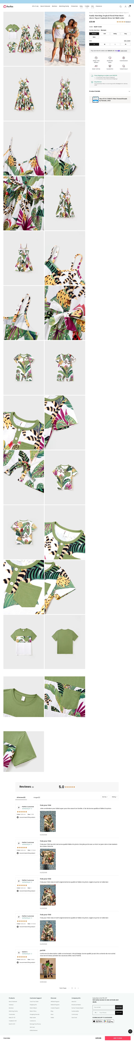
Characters (12, 1014)
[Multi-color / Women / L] (115, 44)
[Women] (94, 33)
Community (75, 1014)
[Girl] (105, 33)
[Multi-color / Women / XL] (126, 44)
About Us (74, 1001)
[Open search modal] (120, 6)
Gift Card (32, 1027)
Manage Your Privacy (35, 1024)
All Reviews (21, 797)
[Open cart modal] (129, 6)
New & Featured (13, 1001)
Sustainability (75, 1011)
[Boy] (126, 33)
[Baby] (115, 33)
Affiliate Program (55, 1001)
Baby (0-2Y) (12, 1017)
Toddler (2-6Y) (12, 1021)
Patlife (52, 1017)
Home (91, 13)
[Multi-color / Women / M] (105, 44)
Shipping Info (33, 1004)
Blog (52, 1011)
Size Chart (127, 41)
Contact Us (33, 1021)
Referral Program (55, 1004)
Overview (6, 1038)
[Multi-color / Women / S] (94, 44)
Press (52, 1014)
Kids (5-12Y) (12, 1024)
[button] (110, 90)
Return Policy (33, 1011)
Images (37, 797)
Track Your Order (34, 1001)
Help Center (33, 1017)
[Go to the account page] (125, 6)
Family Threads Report (77, 1008)
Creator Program (55, 1008)
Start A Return (33, 1008)
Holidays (11, 1004)
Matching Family (13, 1011)
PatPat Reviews (34, 1030)
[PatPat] (8, 6)
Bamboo (11, 1008)
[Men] (94, 37)
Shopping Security (34, 1014)
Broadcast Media (76, 1004)
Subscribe (119, 1007)
